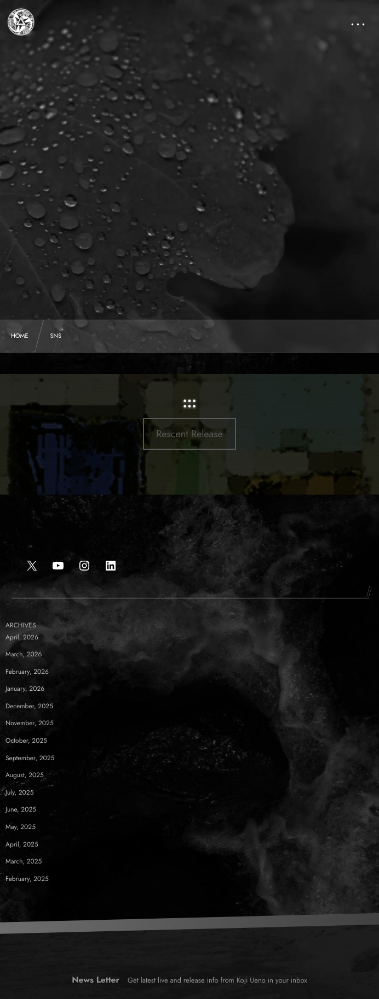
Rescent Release (189, 434)
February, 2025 (27, 879)
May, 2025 (20, 827)
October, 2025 (26, 740)
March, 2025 (23, 861)
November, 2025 (29, 723)
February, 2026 (27, 672)
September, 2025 (29, 758)
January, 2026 (24, 689)
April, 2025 (21, 844)
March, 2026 (23, 654)
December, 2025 (29, 706)
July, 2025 (19, 792)
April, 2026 (21, 637)
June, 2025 (20, 809)
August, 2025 (24, 775)
